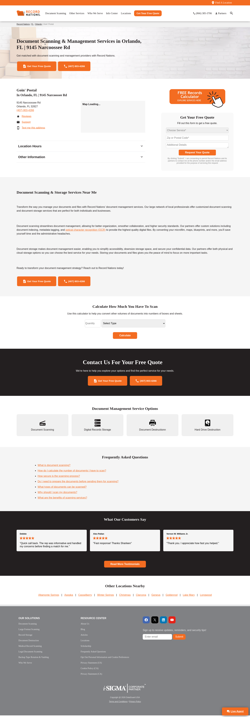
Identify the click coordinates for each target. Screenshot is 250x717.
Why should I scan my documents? (57, 494)
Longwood (206, 596)
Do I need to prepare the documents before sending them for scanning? (78, 483)
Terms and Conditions (118, 703)
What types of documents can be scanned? (62, 488)
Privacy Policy (135, 703)
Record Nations (23, 24)
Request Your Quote (197, 153)
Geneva (155, 596)
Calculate (125, 336)
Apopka (68, 596)
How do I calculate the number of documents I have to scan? (72, 472)
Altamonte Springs (48, 596)
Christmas (125, 596)
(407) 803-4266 (25, 110)
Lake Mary (189, 596)
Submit (179, 638)
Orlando (38, 24)
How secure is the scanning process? (59, 477)
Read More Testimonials (125, 565)
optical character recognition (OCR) (86, 230)
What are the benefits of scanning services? (62, 499)
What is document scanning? (54, 467)
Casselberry (85, 596)
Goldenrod (172, 596)
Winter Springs (105, 596)
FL (32, 24)
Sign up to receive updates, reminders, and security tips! (174, 631)
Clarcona (141, 596)
